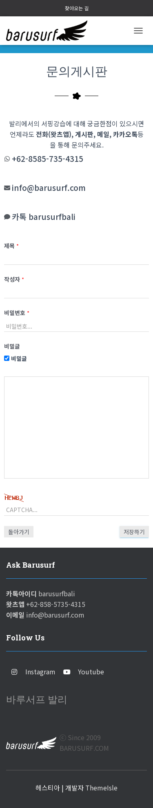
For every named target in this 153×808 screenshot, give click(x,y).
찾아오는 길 (77, 7)
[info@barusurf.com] (7, 188)
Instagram (40, 671)
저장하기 (134, 532)
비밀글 (15, 358)
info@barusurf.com (49, 187)
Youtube (91, 671)
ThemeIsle (101, 787)
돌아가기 (18, 532)
